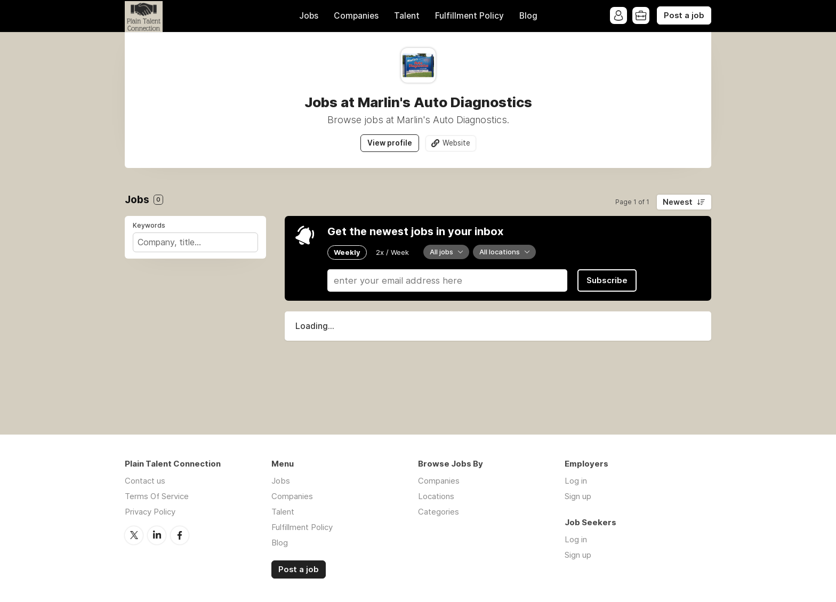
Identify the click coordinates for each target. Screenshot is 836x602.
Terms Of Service (157, 496)
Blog (528, 16)
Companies (356, 16)
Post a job (684, 15)
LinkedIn (157, 535)
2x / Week (392, 252)
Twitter (134, 535)
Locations (436, 496)
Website (456, 143)
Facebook (180, 535)
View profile (389, 143)
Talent (407, 16)
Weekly (347, 252)
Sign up (578, 496)
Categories (438, 512)
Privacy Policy (150, 512)
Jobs (308, 16)
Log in (576, 481)
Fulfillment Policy (469, 16)
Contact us (145, 481)
